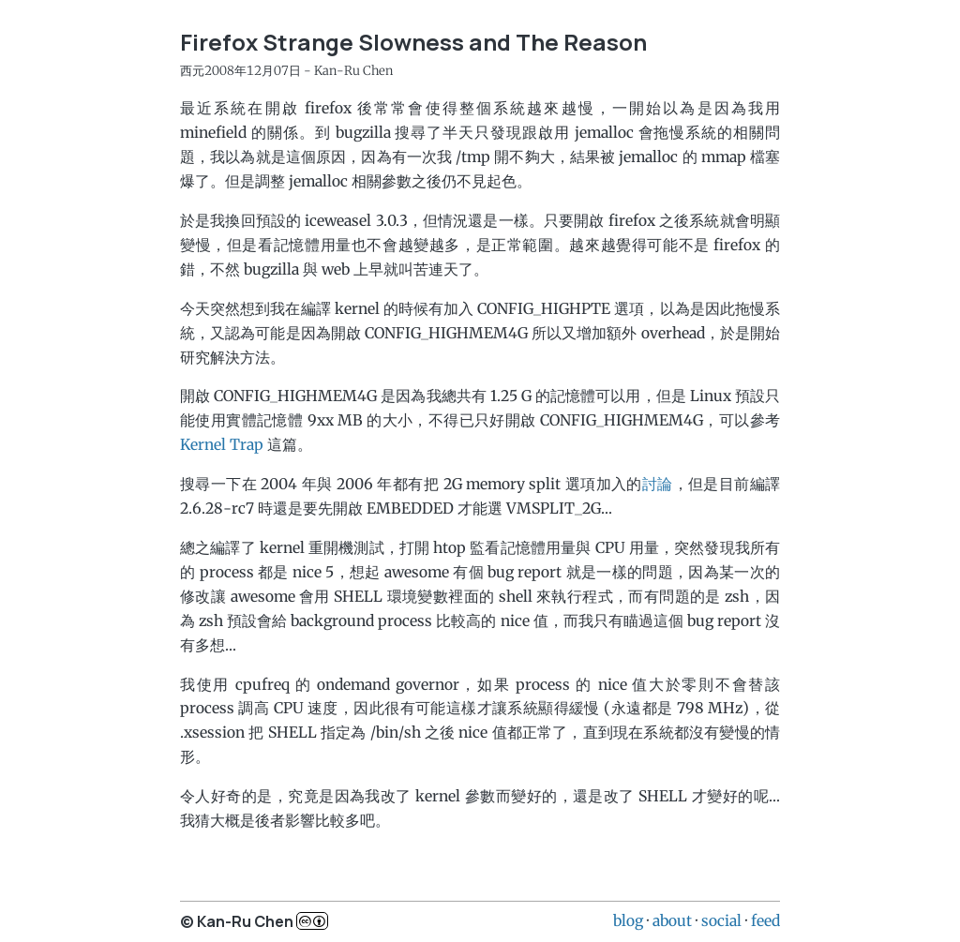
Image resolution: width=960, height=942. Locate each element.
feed (765, 920)
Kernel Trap (221, 444)
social (721, 920)
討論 (657, 483)
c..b (312, 921)
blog (628, 920)
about (672, 920)
